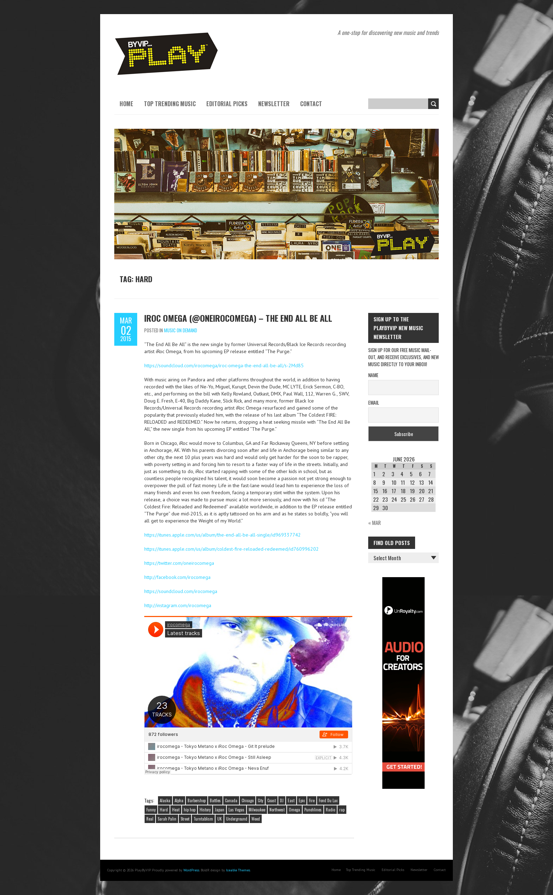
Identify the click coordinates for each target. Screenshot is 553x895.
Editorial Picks (227, 103)
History (205, 809)
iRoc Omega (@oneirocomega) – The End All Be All (238, 318)
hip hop (189, 809)
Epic (302, 800)
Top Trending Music (170, 103)
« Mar (374, 522)
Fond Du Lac (328, 800)
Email (373, 402)
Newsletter (274, 103)
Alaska (165, 800)
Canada (231, 800)
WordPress (191, 870)
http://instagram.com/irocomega (177, 605)
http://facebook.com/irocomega (177, 577)
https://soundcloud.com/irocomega (180, 591)
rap (342, 809)
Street (185, 819)
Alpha (179, 800)
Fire (312, 800)
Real (149, 819)
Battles (215, 800)
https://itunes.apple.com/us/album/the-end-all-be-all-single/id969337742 (222, 535)
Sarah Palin (167, 819)
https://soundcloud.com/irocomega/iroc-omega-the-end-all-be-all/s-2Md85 (224, 365)
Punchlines (313, 809)
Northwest (277, 809)
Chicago (248, 800)
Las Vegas (236, 809)
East (291, 800)
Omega (294, 809)
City (260, 800)
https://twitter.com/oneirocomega (179, 563)
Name (373, 375)
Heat (176, 809)
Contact (311, 103)
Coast (271, 800)
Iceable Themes (238, 870)
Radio (330, 809)
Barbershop (197, 800)
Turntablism (203, 819)
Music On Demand (180, 330)
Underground (236, 819)
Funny (151, 809)
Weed (255, 819)
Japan (219, 809)
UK (219, 819)
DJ (282, 800)
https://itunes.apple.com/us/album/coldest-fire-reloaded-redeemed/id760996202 (231, 549)
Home (126, 103)
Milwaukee (257, 809)
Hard (164, 809)
